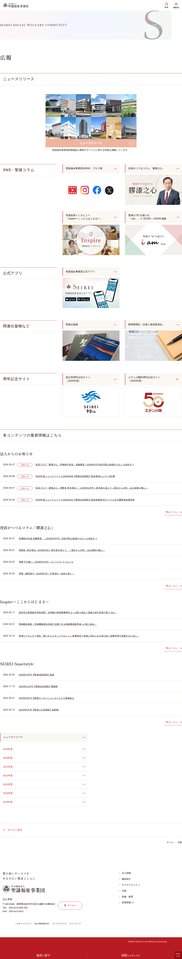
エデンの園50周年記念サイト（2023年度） (146, 381)
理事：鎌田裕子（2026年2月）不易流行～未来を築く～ (48, 576)
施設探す (43, 955)
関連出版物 (72, 326)
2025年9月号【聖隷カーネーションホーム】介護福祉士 (48, 701)
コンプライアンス (65, 929)
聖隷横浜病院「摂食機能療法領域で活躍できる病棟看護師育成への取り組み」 (60, 627)
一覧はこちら (170, 514)
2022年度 (8, 779)
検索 (167, 7)
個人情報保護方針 (45, 929)
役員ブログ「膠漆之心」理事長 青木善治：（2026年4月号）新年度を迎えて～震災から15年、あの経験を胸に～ (95, 491)
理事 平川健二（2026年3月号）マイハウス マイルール (48, 565)
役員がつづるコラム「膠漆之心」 (148, 168)
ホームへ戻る (15, 835)
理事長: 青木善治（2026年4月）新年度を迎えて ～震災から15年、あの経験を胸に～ (65, 553)
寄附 (130, 955)
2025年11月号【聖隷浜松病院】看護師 (40, 689)
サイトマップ (83, 929)
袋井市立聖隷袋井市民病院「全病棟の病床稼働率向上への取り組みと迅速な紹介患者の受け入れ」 (71, 615)
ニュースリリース (14, 740)
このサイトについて (24, 929)
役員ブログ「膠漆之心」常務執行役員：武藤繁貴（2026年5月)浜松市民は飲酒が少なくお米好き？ (88, 467)
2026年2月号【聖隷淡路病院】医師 (38, 677)
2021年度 (8, 770)
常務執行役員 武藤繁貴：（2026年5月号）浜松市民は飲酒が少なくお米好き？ (61, 541)
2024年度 (8, 798)
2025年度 (8, 807)
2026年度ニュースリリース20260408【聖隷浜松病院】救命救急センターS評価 (78, 479)
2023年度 (8, 788)
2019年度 (8, 752)
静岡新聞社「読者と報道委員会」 (148, 326)
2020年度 (8, 761)
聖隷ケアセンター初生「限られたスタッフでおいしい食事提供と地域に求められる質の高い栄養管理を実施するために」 (83, 639)
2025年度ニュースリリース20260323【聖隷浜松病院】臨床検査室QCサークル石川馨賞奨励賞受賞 (88, 502)
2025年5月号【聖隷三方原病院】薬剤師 (40, 712)
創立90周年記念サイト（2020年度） (79, 381)
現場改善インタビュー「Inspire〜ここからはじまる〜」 (86, 217)
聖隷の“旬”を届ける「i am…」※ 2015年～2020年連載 (149, 217)
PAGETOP (178, 955)
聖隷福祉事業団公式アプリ (82, 273)
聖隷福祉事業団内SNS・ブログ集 (86, 168)
